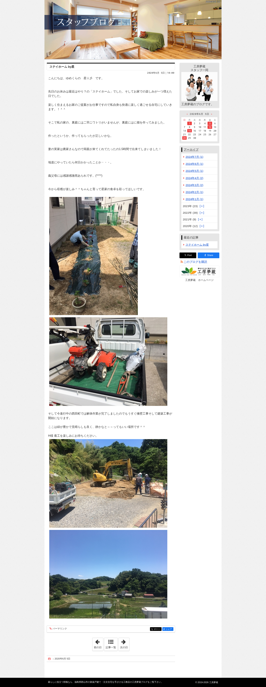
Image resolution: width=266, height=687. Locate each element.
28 (184, 137)
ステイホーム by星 (61, 66)
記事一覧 (111, 647)
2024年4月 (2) (194, 178)
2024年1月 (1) (194, 199)
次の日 (124, 643)
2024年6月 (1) (194, 163)
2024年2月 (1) (194, 192)
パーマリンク (59, 628)
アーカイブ (191, 149)
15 (189, 130)
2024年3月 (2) (194, 185)
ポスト (157, 629)
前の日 (98, 643)
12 (210, 127)
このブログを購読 (195, 261)
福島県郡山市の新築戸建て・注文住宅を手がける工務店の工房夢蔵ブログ (133, 29)
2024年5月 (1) (194, 170)
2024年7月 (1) (194, 156)
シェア (169, 629)
